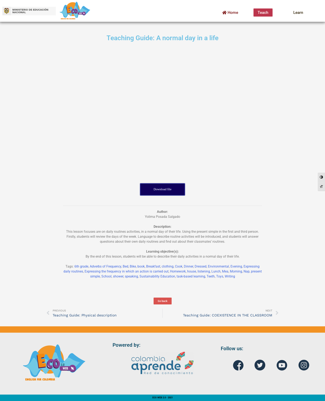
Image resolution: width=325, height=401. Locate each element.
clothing (167, 266)
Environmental (218, 266)
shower (118, 276)
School (106, 276)
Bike (133, 266)
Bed (125, 266)
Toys (219, 276)
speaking (131, 276)
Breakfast (153, 266)
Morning (236, 271)
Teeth (211, 276)
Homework (178, 271)
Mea (225, 271)
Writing (230, 276)
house (191, 271)
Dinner (188, 266)
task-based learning (191, 276)
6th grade (81, 266)
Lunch (216, 271)
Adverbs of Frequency (105, 266)
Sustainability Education (157, 276)
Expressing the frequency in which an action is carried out (127, 271)
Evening (236, 266)
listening (204, 271)
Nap (247, 271)
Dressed (200, 266)
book (141, 266)
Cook (178, 266)
